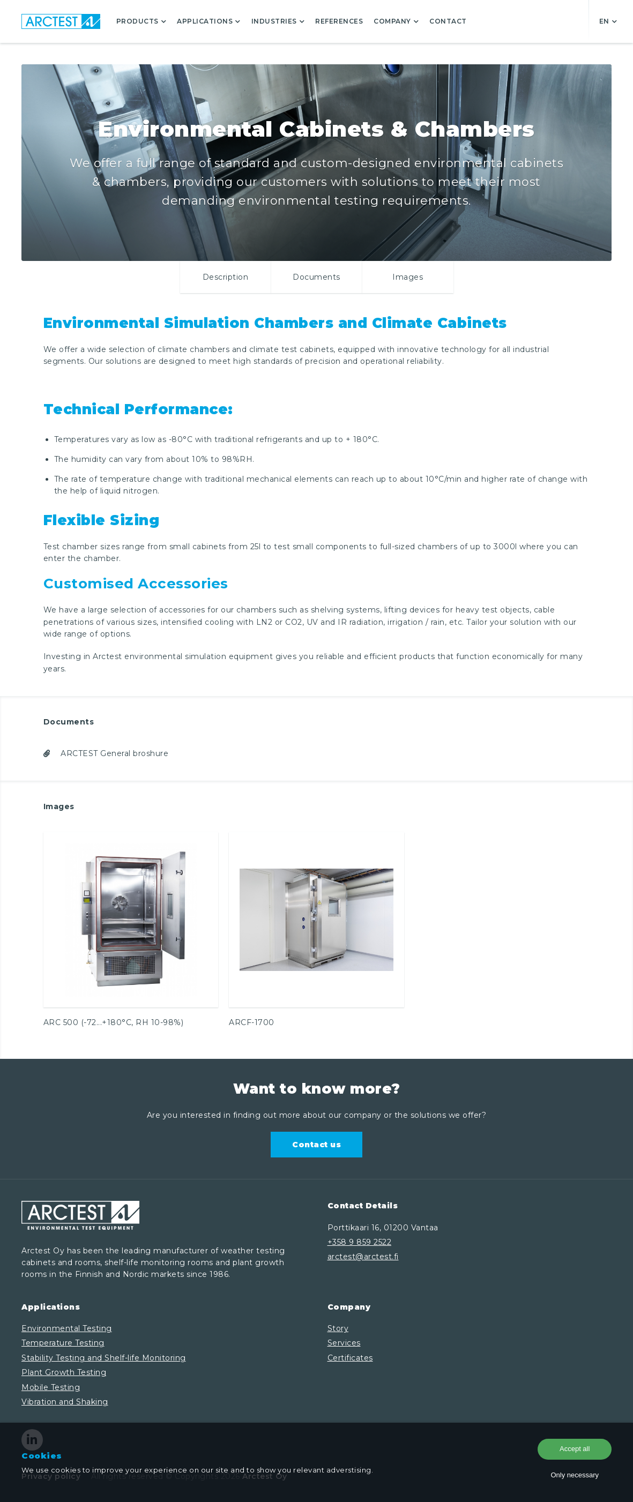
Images (407, 277)
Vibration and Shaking (64, 1402)
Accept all (575, 1449)
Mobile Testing (50, 1387)
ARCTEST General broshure (106, 753)
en (608, 21)
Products (141, 21)
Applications (209, 21)
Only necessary (574, 1475)
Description (226, 277)
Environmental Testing (66, 1328)
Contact (448, 21)
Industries (278, 21)
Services (344, 1343)
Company (396, 21)
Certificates (350, 1358)
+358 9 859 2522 (359, 1242)
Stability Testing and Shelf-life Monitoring (103, 1358)
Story (338, 1328)
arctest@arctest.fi (363, 1256)
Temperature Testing (63, 1343)
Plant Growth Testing (63, 1372)
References (339, 21)
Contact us (316, 1144)
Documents (316, 277)
